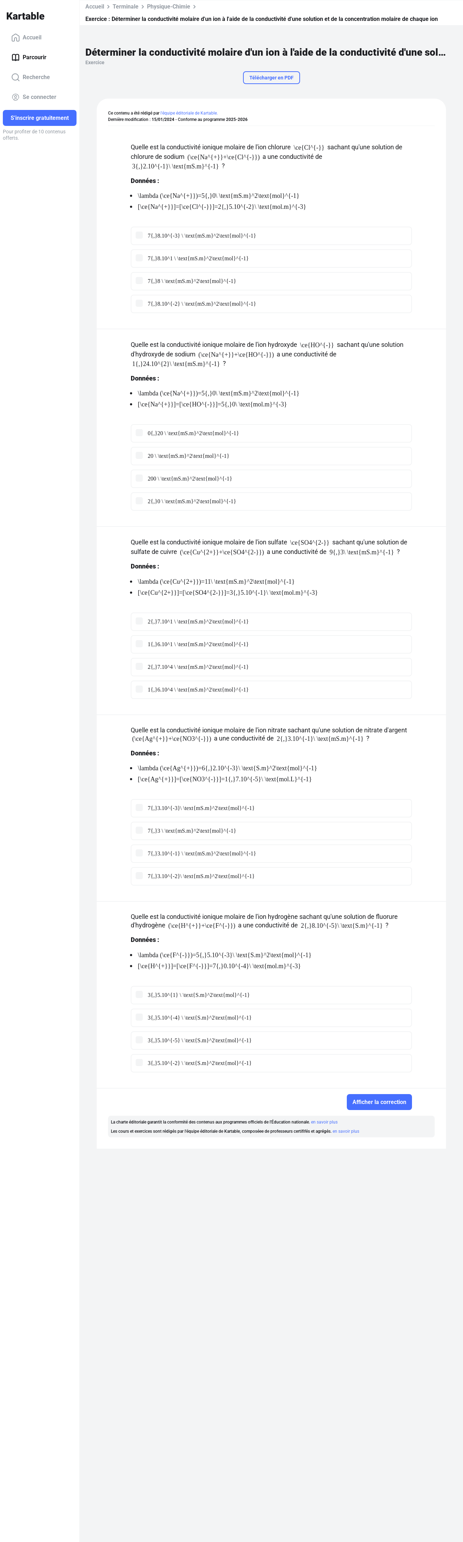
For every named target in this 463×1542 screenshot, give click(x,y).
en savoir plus (324, 1122)
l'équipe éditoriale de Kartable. (189, 113)
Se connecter (33, 97)
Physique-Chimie (168, 6)
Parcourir (28, 57)
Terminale (126, 6)
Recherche (30, 77)
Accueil (26, 37)
